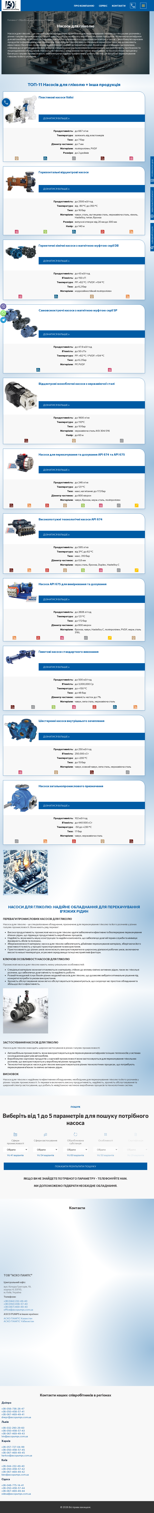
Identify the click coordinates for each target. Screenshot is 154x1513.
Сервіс (103, 5)
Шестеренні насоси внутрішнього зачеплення (71, 721)
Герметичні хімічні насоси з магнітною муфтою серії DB (79, 245)
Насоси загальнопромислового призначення (71, 786)
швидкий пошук (152, 235)
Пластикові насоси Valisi (56, 97)
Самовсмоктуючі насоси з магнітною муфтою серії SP (78, 310)
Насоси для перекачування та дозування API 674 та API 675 (82, 454)
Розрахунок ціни (152, 168)
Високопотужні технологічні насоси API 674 (70, 519)
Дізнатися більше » (56, 118)
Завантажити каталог (152, 201)
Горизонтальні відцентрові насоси (64, 172)
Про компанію (84, 5)
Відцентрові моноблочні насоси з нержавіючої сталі (77, 383)
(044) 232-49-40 (135, 5)
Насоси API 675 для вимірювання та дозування (72, 584)
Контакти (119, 5)
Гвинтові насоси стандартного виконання (69, 651)
